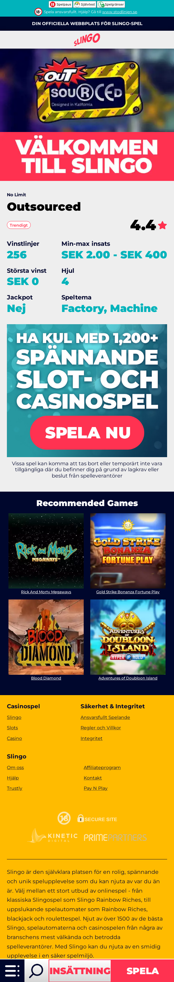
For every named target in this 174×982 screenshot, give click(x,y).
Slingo (14, 717)
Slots (12, 728)
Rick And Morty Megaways (46, 591)
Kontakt (93, 778)
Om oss (15, 767)
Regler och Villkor (101, 728)
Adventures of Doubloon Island (127, 678)
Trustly (14, 788)
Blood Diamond (46, 678)
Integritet (92, 738)
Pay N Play (96, 788)
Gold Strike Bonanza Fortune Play (128, 591)
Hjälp (13, 778)
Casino (14, 738)
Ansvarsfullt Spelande (105, 717)
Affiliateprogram (102, 767)
